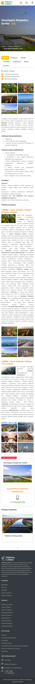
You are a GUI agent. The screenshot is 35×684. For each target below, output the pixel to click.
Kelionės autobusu (6, 615)
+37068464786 (17, 500)
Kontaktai (4, 590)
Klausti (26, 61)
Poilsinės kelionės (6, 621)
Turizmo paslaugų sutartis (8, 638)
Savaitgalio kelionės (7, 626)
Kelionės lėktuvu (6, 618)
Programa (14, 58)
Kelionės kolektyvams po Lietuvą (10, 648)
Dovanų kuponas (6, 593)
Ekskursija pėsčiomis (7, 612)
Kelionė (5, 58)
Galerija (23, 58)
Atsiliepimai (17, 61)
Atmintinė (6, 61)
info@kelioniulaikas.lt (10, 664)
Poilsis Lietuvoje (5, 607)
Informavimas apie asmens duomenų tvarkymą (14, 646)
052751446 (7, 660)
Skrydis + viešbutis (6, 610)
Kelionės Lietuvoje (8, 71)
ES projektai (4, 640)
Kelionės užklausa (6, 595)
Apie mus (4, 587)
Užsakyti (6, 65)
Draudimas (4, 651)
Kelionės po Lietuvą (6, 604)
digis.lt (21, 682)
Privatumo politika (6, 643)
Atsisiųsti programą (9, 458)
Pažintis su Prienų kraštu (13, 536)
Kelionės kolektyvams (14, 46)
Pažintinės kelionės (6, 623)
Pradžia (3, 46)
